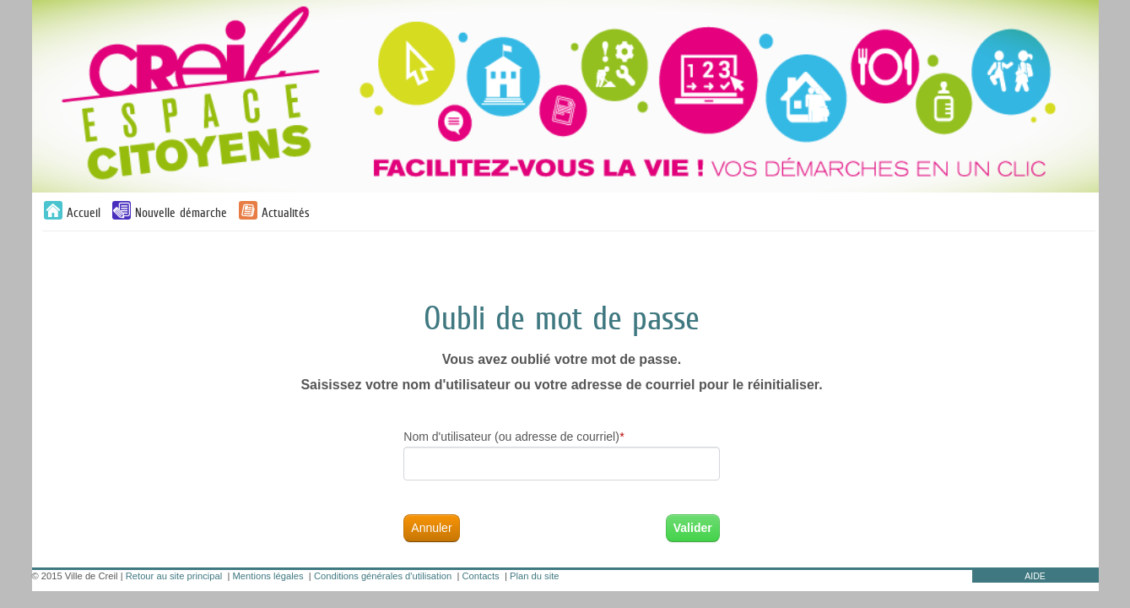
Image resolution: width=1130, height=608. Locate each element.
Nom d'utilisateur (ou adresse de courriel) (513, 437)
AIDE (1035, 576)
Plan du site (534, 576)
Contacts (481, 576)
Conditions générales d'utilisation (382, 576)
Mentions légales (268, 576)
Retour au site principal (174, 576)
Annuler (431, 528)
